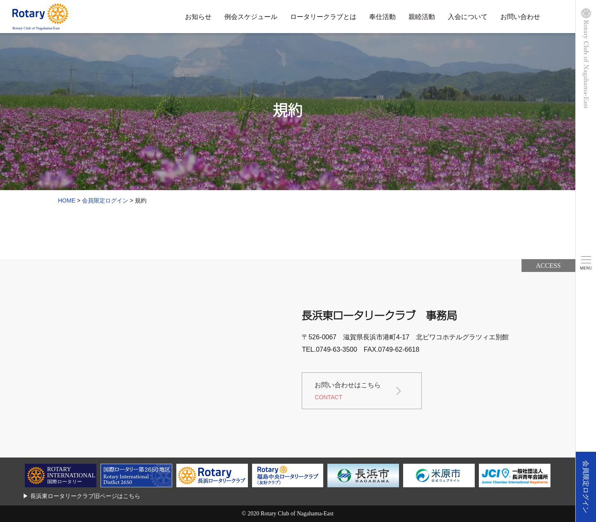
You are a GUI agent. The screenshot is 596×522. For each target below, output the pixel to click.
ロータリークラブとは (323, 16)
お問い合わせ (520, 16)
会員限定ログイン (585, 486)
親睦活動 (422, 16)
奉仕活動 (382, 16)
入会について (468, 16)
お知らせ (198, 16)
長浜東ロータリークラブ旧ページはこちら (85, 496)
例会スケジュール (250, 16)
